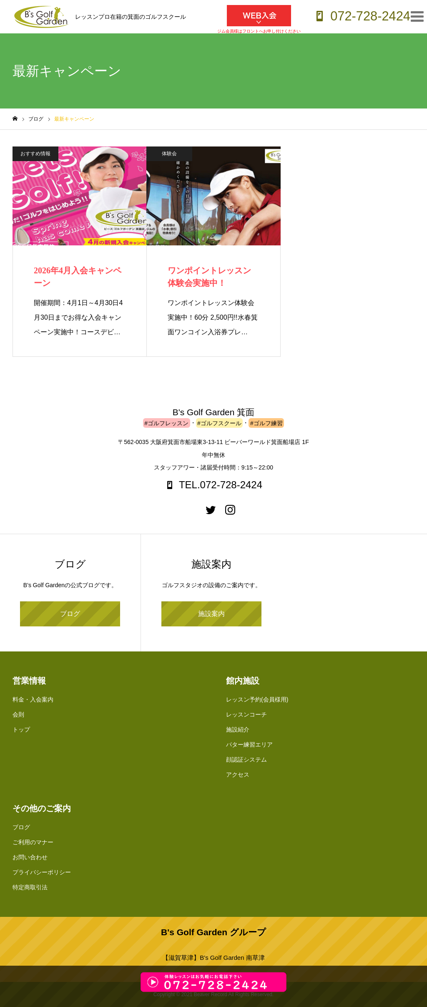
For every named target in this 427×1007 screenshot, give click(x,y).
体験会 (169, 153)
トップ (21, 729)
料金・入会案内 (33, 699)
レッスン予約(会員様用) (257, 699)
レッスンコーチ (246, 714)
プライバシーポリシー (42, 872)
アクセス (237, 774)
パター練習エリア (249, 744)
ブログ (70, 613)
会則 (18, 714)
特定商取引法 (30, 887)
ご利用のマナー (33, 842)
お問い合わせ (30, 857)
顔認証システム (246, 759)
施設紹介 (237, 729)
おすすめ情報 (35, 153)
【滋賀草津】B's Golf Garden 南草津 (213, 957)
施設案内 (211, 613)
